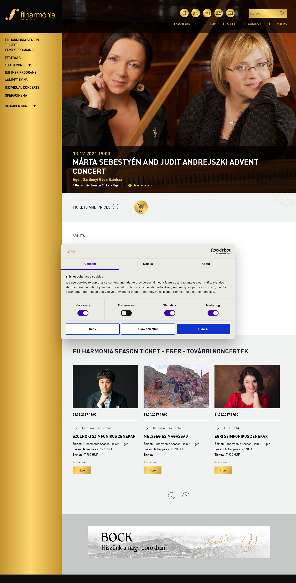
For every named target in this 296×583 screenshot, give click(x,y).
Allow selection (147, 329)
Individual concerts (22, 87)
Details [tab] (148, 264)
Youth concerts (18, 65)
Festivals (13, 58)
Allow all (203, 329)
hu (242, 13)
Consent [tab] (90, 264)
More (81, 470)
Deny (92, 329)
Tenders (280, 24)
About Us (234, 24)
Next (185, 495)
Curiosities (257, 24)
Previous (171, 495)
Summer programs (20, 72)
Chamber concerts (21, 106)
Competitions (16, 80)
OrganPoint (182, 24)
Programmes (209, 24)
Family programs (19, 50)
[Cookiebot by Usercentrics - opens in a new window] (213, 251)
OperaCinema (16, 95)
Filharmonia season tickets (22, 42)
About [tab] (206, 264)
